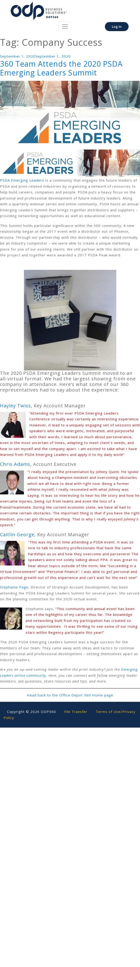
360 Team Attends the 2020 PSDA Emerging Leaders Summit (61, 68)
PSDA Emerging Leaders (22, 180)
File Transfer (75, 711)
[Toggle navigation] (64, 26)
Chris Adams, (16, 464)
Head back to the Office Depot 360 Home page (70, 695)
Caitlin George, (18, 534)
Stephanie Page (14, 587)
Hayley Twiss (15, 405)
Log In (117, 26)
